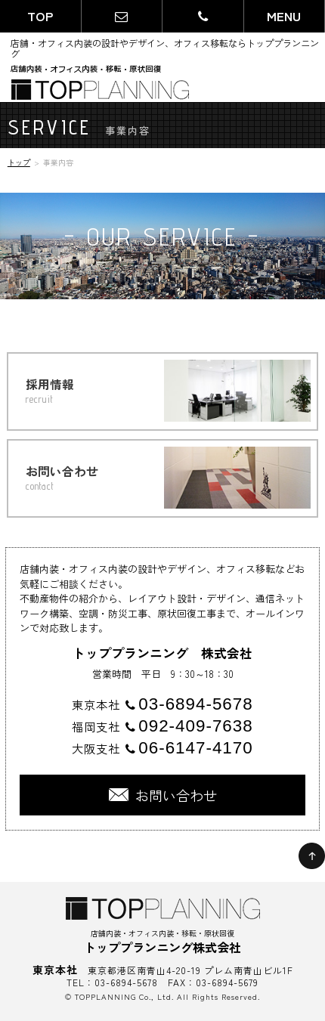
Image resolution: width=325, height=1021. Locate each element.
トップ (19, 162)
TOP (40, 16)
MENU (284, 16)
